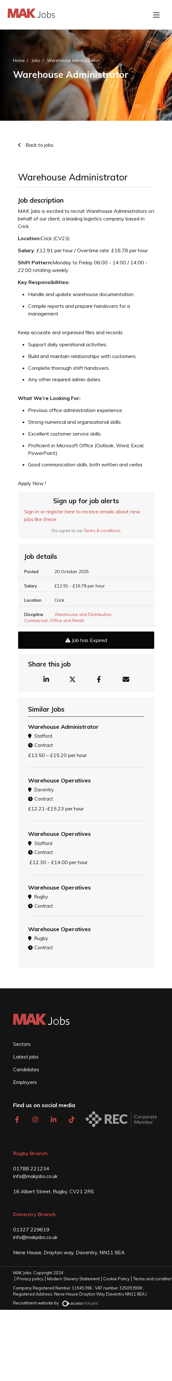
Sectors (22, 1044)
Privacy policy (30, 1278)
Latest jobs (26, 1056)
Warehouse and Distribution (82, 614)
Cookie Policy (116, 1278)
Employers (25, 1082)
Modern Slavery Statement (73, 1278)
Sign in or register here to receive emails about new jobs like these (82, 515)
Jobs (36, 60)
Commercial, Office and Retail (54, 620)
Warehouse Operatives (59, 780)
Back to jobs (39, 145)
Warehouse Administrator (73, 60)
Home (19, 60)
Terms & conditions (102, 530)
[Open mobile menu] (156, 15)
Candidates (26, 1069)
